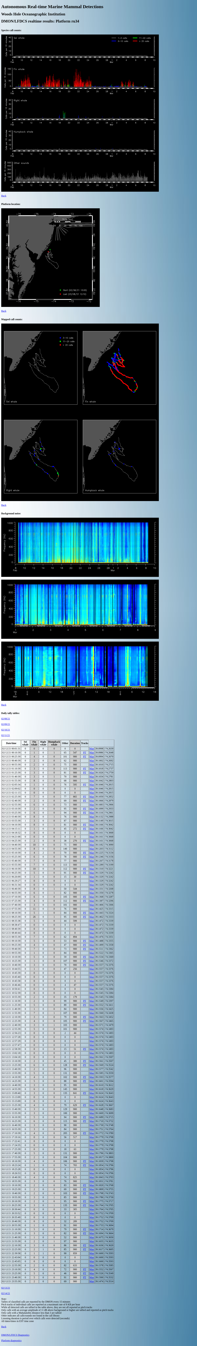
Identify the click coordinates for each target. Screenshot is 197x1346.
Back (3, 195)
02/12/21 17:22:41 (11, 1141)
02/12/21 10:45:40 (11, 977)
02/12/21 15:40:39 (11, 1109)
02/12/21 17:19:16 (11, 1137)
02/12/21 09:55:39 (11, 953)
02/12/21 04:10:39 (11, 824)
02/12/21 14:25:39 (11, 1081)
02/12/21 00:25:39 (11, 756)
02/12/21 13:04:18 (11, 1057)
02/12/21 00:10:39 (11, 752)
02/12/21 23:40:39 (11, 1277)
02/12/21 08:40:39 (11, 929)
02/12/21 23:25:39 (11, 1273)
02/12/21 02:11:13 (11, 792)
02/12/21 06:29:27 (11, 880)
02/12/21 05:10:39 (11, 852)
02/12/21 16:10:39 (11, 1117)
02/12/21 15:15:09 (11, 1101)
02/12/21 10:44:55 (11, 969)
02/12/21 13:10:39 (11, 1061)
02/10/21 (5, 729)
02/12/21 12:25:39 (11, 1021)
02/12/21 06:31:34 (11, 884)
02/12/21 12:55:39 (11, 1029)
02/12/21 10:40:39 (11, 965)
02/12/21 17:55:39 (11, 1157)
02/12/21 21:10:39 (11, 1229)
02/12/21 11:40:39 (11, 1009)
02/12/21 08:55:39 (11, 937)
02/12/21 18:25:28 (11, 1169)
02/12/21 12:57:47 (11, 1045)
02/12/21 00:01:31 (11, 748)
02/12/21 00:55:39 (11, 764)
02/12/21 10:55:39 (11, 997)
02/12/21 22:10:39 (11, 1245)
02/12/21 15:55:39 (11, 1113)
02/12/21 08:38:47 (11, 925)
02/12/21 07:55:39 (11, 909)
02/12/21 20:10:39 (11, 1201)
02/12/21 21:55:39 (11, 1241)
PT (84, 752)
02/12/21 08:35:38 (11, 921)
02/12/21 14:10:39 (11, 1077)
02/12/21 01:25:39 (11, 772)
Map (91, 748)
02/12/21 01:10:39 (11, 768)
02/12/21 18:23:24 (11, 1165)
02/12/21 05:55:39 (11, 864)
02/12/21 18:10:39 (11, 1161)
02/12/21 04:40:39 (11, 844)
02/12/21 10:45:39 (11, 973)
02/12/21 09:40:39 (11, 949)
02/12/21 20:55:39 (11, 1225)
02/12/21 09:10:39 (11, 941)
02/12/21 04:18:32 (11, 832)
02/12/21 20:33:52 (11, 1213)
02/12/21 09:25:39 (11, 945)
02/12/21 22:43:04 (11, 1257)
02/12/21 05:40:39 (11, 860)
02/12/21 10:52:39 (11, 993)
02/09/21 (5, 724)
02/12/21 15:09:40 (11, 1093)
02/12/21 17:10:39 (11, 1133)
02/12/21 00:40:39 (11, 760)
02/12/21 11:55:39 (11, 1013)
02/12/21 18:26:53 (11, 1173)
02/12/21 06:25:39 (11, 872)
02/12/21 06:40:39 (11, 888)
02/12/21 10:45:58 (11, 981)
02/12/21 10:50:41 (11, 989)
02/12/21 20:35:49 (11, 1217)
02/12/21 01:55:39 (11, 780)
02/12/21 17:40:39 (11, 1153)
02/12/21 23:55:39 (11, 1281)
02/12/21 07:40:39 (11, 904)
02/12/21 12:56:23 (11, 1033)
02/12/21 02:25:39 (11, 796)
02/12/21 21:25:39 (11, 1233)
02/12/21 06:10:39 (11, 868)
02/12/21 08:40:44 (11, 933)
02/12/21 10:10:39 (11, 957)
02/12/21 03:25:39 (11, 812)
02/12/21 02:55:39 (11, 804)
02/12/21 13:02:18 (11, 1053)
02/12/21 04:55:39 (11, 848)
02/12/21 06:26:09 (11, 876)
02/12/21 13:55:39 (11, 1073)
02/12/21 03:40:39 (11, 816)
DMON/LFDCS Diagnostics (15, 1335)
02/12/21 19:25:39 (11, 1189)
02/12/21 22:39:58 (11, 1253)
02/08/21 (5, 718)
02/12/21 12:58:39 (11, 1049)
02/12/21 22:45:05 (11, 1261)
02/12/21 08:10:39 (11, 913)
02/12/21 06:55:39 (11, 892)
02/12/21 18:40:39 (11, 1177)
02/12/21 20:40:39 (11, 1221)
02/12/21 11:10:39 (11, 1001)
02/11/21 (5, 735)
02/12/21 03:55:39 (11, 820)
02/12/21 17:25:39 (11, 1149)
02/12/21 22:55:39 (11, 1265)
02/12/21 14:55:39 (11, 1089)
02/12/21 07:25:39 (11, 900)
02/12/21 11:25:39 (11, 1005)
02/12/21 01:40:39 (11, 776)
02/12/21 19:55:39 (11, 1197)
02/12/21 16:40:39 (11, 1125)
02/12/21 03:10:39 (11, 808)
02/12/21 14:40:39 (11, 1085)
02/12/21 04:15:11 (11, 828)
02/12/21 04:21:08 (11, 836)
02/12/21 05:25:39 (11, 856)
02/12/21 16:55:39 (11, 1129)
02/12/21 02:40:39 (11, 800)
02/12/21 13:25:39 (11, 1065)
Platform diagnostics (11, 1340)
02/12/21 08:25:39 (11, 917)
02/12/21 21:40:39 (11, 1237)
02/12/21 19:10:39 (11, 1185)
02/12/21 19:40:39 (11, 1193)
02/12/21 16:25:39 (11, 1121)
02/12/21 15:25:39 (11, 1105)
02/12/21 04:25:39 (11, 840)
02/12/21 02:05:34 (11, 784)
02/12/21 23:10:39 (11, 1269)
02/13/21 (5, 1288)
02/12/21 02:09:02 (11, 788)
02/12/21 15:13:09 (11, 1097)
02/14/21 (5, 1293)
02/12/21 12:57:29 (11, 1041)
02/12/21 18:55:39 (11, 1181)
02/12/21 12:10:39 (11, 1017)
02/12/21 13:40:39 (11, 1069)
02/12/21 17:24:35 (11, 1145)
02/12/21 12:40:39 (11, 1025)
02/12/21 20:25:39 (11, 1205)
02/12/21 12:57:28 (11, 1037)
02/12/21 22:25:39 (11, 1249)
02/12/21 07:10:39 (11, 896)
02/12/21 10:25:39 (11, 961)
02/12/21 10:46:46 (11, 985)
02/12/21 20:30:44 (11, 1209)
